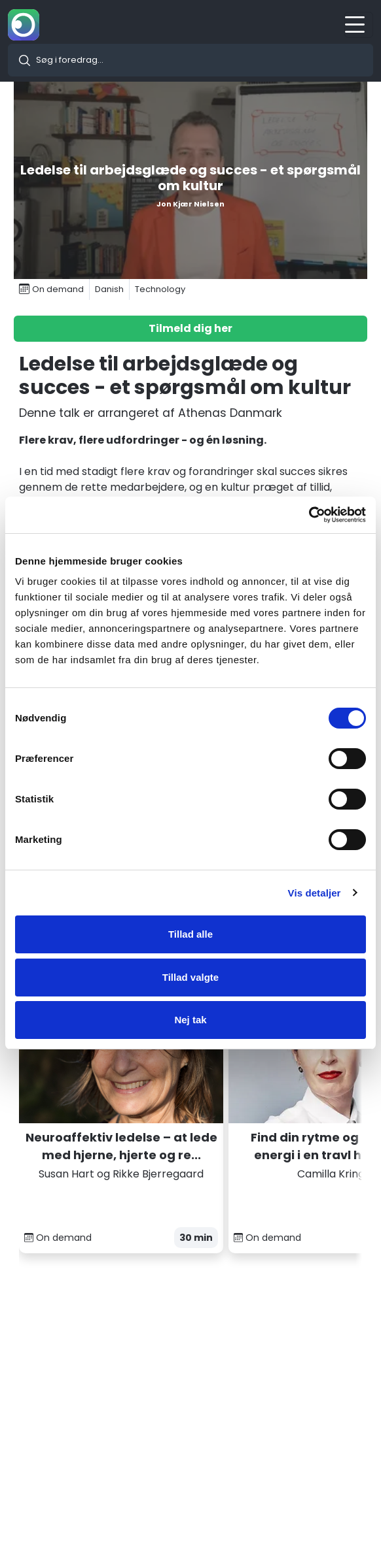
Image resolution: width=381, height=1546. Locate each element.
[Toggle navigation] (358, 25)
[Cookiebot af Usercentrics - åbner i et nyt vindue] (308, 514)
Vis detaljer (314, 892)
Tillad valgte (190, 977)
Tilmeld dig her (190, 328)
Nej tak (190, 1019)
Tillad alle (190, 934)
